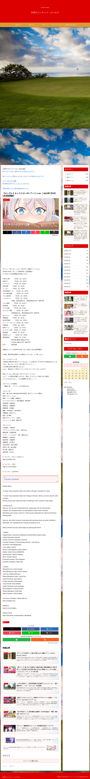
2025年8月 (76, 260)
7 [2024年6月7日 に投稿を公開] (79, 370)
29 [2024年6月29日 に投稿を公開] (83, 378)
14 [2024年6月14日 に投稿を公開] (79, 373)
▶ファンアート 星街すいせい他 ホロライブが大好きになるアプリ (23, 176)
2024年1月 (76, 286)
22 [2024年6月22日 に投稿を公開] (83, 375)
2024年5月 (76, 273)
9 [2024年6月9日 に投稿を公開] (86, 370)
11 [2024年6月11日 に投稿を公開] (69, 373)
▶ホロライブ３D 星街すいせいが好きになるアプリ (19, 171)
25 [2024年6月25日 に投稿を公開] (69, 378)
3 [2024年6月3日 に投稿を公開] (65, 370)
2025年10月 (76, 254)
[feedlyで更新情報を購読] (16, 639)
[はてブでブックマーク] (26, 232)
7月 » (70, 382)
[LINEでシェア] (44, 232)
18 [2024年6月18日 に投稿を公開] (69, 375)
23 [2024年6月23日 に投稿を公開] (86, 375)
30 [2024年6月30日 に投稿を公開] (86, 378)
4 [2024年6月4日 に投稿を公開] (69, 370)
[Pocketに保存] (35, 232)
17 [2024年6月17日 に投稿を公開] (66, 375)
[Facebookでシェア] (16, 232)
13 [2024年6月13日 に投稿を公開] (76, 373)
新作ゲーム (77, 180)
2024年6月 (76, 270)
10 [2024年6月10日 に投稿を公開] (66, 373)
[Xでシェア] (7, 232)
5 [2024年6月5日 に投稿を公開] (72, 370)
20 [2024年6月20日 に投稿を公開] (76, 375)
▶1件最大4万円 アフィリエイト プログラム (16, 183)
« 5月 (65, 382)
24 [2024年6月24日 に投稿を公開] (66, 378)
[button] (54, 232)
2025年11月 (76, 251)
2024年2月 (76, 283)
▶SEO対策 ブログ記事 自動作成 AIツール (15, 188)
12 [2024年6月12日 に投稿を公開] (72, 373)
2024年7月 (76, 267)
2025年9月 (76, 257)
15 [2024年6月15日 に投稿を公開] (83, 373)
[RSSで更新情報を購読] (45, 639)
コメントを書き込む (31, 761)
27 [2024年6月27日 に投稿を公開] (76, 378)
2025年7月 (76, 264)
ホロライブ (77, 174)
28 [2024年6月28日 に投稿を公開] (79, 378)
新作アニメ (6, 622)
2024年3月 (76, 280)
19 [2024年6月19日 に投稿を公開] (72, 375)
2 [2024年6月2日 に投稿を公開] (86, 368)
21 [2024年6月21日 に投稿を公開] (79, 375)
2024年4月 (76, 277)
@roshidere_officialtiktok (11, 479)
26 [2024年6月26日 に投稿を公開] (72, 378)
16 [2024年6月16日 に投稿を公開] (86, 373)
